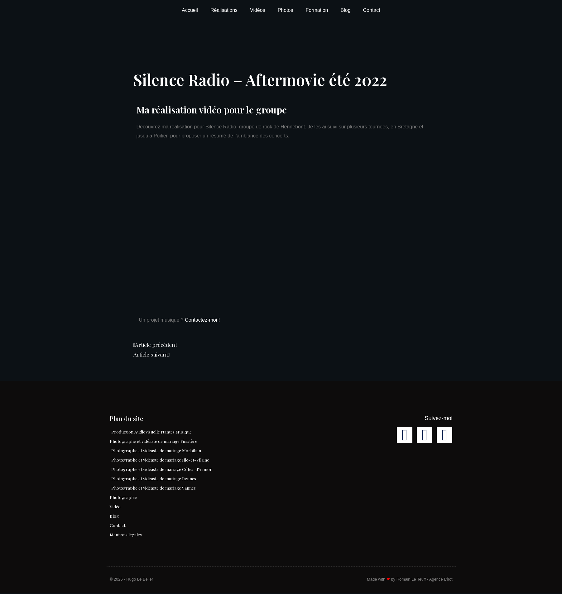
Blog (346, 10)
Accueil (190, 10)
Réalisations (224, 10)
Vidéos (257, 10)
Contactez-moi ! (202, 320)
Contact (371, 10)
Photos (285, 10)
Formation (316, 10)
